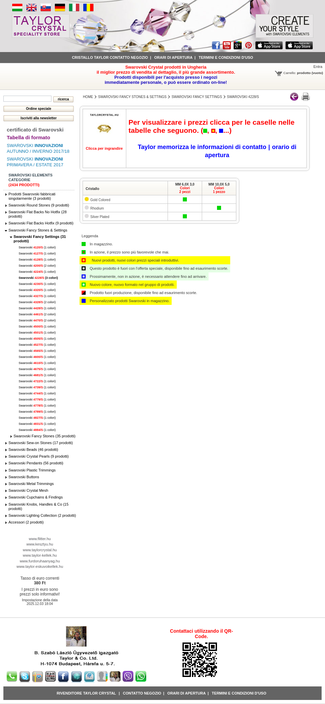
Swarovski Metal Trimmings (31, 484)
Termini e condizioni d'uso (226, 57)
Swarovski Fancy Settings (197, 97)
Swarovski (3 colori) (38, 278)
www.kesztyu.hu (39, 544)
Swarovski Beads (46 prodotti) (33, 449)
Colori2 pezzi (185, 190)
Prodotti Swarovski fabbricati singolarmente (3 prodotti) (32, 196)
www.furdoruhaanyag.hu (40, 561)
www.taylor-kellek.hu (40, 555)
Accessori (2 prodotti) (26, 522)
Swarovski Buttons (23, 477)
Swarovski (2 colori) (37, 265)
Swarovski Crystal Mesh (28, 490)
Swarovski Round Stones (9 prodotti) (38, 205)
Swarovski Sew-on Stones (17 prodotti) (40, 443)
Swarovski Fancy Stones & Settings (37, 230)
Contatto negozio (142, 693)
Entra (317, 67)
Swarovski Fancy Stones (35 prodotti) (44, 436)
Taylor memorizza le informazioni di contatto (202, 147)
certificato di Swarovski (35, 129)
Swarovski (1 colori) (37, 247)
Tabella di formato (28, 137)
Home (88, 97)
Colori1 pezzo (219, 190)
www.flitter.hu (40, 539)
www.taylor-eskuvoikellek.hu (40, 566)
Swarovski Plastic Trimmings (32, 470)
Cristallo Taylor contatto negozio (110, 57)
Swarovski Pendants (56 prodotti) (35, 463)
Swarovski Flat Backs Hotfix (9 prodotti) (40, 223)
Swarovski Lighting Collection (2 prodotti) (42, 515)
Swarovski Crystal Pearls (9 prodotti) (38, 456)
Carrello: (289, 73)
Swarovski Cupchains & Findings (35, 497)
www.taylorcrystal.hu (40, 550)
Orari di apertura (173, 57)
